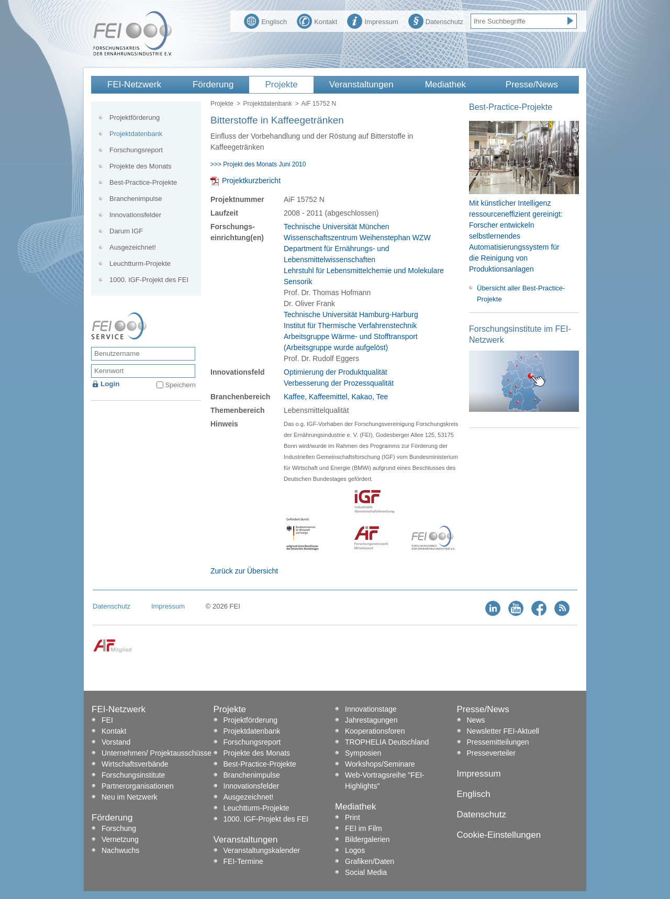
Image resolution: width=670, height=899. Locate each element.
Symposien (363, 753)
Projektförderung (134, 117)
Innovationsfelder (135, 215)
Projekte (281, 84)
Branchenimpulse (135, 199)
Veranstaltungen (361, 84)
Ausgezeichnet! (132, 247)
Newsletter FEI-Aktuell (503, 731)
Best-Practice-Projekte (143, 182)
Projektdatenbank (267, 103)
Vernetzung (120, 839)
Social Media (366, 872)
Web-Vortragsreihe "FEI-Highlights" (385, 780)
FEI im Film (363, 828)
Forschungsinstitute (133, 775)
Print (352, 817)
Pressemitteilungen (498, 742)
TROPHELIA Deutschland (387, 742)
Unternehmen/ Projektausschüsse (156, 753)
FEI (107, 720)
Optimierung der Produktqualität (335, 372)
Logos (355, 850)
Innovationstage (371, 709)
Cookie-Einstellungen (499, 835)
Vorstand (116, 742)
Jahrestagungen (371, 720)
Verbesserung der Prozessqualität (339, 383)
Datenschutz (435, 20)
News (476, 720)
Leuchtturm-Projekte (140, 263)
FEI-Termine (243, 861)
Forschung (119, 828)
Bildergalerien (367, 839)
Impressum (372, 20)
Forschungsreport (136, 150)
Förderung (213, 84)
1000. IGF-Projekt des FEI (148, 280)
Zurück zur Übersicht (244, 571)
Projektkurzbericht (251, 180)
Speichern (180, 385)
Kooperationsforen (375, 731)
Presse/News (532, 84)
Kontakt (317, 20)
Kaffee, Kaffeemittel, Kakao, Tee (336, 396)
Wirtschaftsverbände (135, 764)
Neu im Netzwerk (130, 797)
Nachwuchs (120, 850)
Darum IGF (126, 231)
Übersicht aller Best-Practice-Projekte (521, 293)
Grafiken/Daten (369, 861)
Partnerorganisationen (138, 786)
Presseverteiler (491, 753)
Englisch (265, 20)
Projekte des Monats (140, 166)
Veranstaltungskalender (262, 850)
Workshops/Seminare (380, 764)
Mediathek (445, 84)
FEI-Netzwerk (134, 84)
